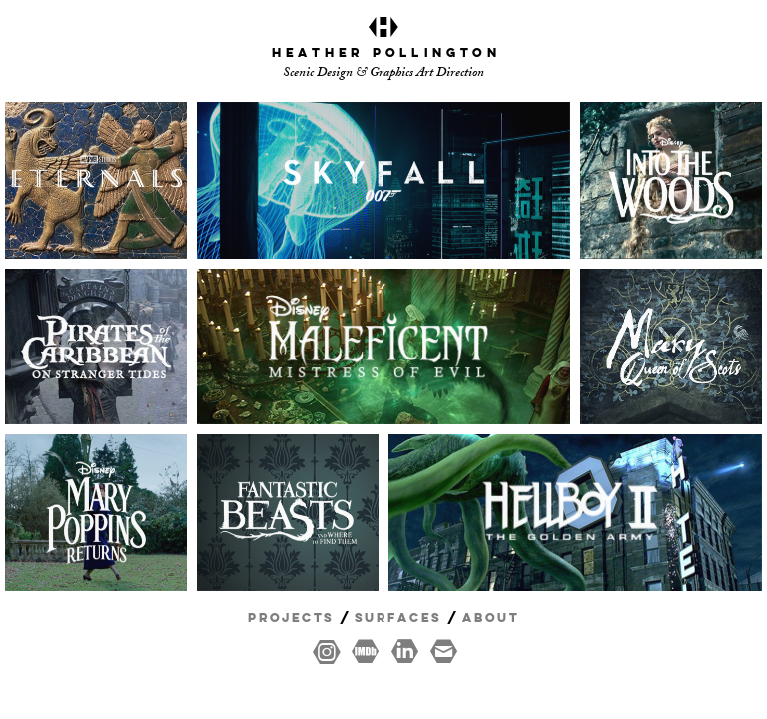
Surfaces (398, 618)
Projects (291, 618)
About (490, 618)
